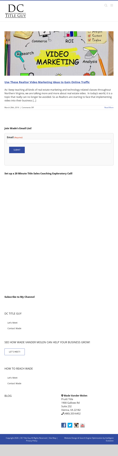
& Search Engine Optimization (90, 438)
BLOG (8, 396)
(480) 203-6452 (72, 413)
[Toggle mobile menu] (112, 5)
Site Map (52, 438)
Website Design (70, 438)
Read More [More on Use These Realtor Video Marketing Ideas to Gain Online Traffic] (109, 107)
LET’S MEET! (14, 351)
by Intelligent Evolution (108, 439)
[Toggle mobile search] (105, 5)
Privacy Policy (31, 440)
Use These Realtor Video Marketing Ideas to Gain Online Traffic (47, 82)
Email (15, 137)
